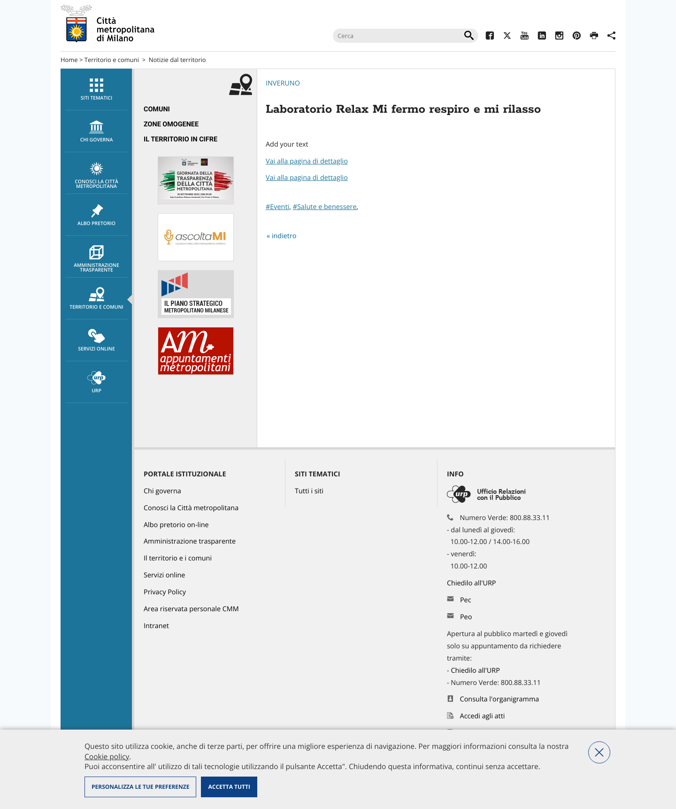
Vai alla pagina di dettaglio (307, 161)
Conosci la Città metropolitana (96, 176)
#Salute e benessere (325, 206)
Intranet (156, 626)
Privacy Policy (165, 592)
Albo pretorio (96, 215)
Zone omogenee (171, 124)
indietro (284, 236)
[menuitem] (96, 89)
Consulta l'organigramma (499, 699)
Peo (466, 617)
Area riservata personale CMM (191, 609)
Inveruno (283, 83)
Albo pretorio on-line (176, 525)
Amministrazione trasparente (96, 259)
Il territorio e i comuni (178, 558)
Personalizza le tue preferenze (140, 787)
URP (96, 382)
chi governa (96, 131)
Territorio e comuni (111, 59)
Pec (465, 600)
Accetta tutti (229, 787)
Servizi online (96, 340)
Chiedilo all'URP (472, 583)
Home (69, 59)
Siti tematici (96, 89)
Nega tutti (599, 752)
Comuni (157, 109)
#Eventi (277, 206)
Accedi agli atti (482, 716)
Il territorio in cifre (180, 139)
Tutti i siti (309, 491)
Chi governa (162, 491)
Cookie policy (106, 756)
